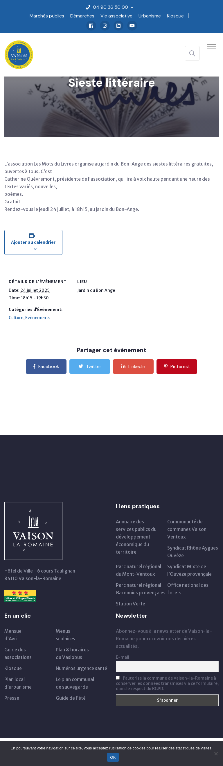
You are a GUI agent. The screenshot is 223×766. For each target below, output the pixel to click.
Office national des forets (187, 589)
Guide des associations (18, 653)
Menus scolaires (65, 634)
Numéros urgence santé (81, 668)
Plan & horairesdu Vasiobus (72, 653)
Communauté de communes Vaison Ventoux (186, 529)
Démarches (82, 16)
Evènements (37, 317)
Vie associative (116, 16)
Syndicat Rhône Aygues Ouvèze (192, 551)
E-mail (122, 657)
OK (113, 757)
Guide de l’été (71, 698)
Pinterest (177, 366)
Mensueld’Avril (13, 634)
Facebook (46, 366)
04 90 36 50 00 (110, 7)
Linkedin (133, 366)
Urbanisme (150, 16)
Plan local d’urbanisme (18, 683)
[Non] (216, 753)
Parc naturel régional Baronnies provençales (141, 589)
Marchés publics (47, 16)
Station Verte (130, 604)
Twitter (89, 366)
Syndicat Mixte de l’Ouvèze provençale (189, 570)
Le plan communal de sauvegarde (75, 683)
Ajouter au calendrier (33, 242)
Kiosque (175, 16)
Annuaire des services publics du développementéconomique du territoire (136, 537)
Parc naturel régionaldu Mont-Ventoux (138, 570)
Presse (11, 698)
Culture (16, 317)
